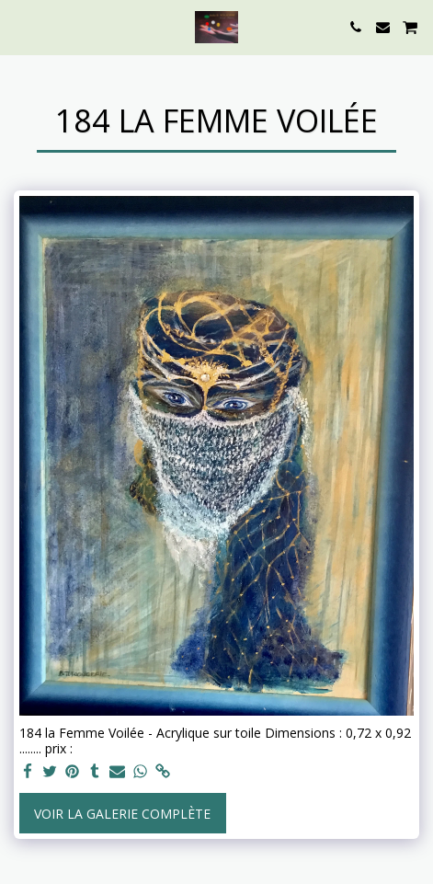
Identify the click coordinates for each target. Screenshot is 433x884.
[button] (20, 26)
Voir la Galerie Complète (122, 813)
